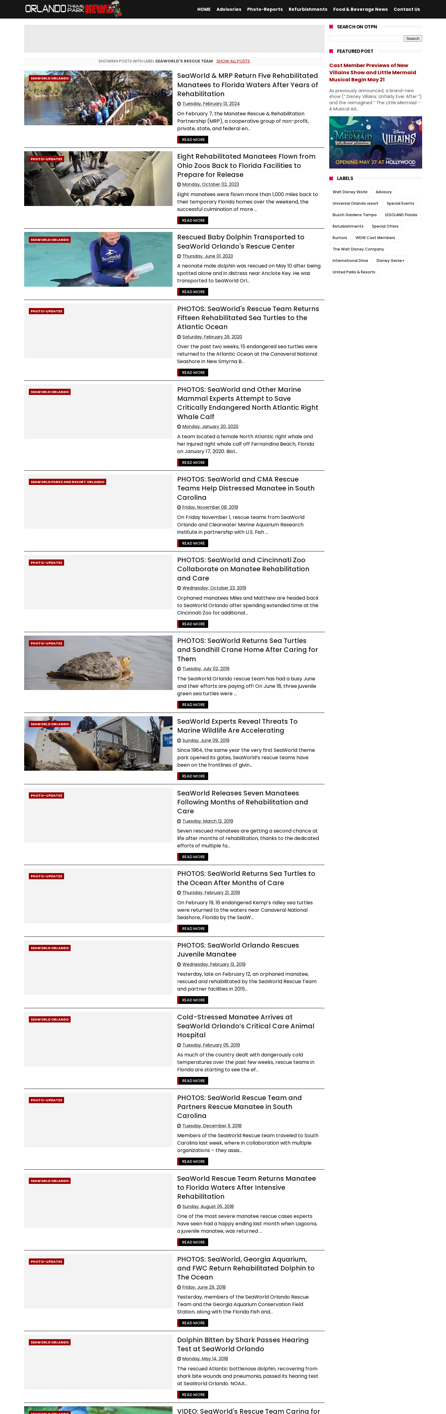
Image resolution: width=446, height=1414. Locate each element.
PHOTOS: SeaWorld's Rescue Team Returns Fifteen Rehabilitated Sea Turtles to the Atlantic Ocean (221, 270)
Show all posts (233, 61)
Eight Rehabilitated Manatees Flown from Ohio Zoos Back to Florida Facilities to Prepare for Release (225, 143)
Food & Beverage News (360, 9)
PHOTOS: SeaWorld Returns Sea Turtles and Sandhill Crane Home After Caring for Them (225, 540)
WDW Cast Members (375, 237)
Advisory (384, 192)
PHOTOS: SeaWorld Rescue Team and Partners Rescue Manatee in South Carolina (215, 921)
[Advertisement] (174, 39)
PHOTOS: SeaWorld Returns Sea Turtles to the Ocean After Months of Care (226, 731)
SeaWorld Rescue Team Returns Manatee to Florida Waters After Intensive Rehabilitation (224, 985)
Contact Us (407, 9)
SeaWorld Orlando (50, 78)
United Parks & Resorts (354, 272)
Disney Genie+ (390, 260)
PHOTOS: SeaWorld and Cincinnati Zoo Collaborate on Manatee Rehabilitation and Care (228, 477)
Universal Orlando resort (355, 203)
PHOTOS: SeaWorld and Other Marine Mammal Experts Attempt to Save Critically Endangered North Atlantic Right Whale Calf (226, 338)
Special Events (400, 203)
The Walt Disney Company (358, 249)
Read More (152, 122)
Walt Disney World (350, 192)
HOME (204, 9)
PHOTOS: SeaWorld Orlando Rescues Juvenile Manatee (213, 794)
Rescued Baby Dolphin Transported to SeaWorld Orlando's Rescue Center (219, 206)
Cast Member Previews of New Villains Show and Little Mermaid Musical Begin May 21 (372, 72)
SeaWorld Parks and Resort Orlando (67, 404)
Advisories (228, 9)
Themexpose (176, 1406)
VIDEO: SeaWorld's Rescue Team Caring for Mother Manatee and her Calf (222, 1183)
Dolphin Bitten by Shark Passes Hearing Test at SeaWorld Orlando (216, 1119)
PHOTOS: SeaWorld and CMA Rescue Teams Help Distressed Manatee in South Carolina (219, 406)
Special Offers (385, 226)
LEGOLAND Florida (401, 214)
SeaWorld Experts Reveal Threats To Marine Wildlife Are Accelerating (224, 604)
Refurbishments (308, 9)
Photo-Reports (265, 9)
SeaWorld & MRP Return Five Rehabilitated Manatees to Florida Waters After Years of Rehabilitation (226, 79)
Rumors (340, 237)
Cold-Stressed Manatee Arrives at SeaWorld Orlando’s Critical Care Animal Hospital (212, 858)
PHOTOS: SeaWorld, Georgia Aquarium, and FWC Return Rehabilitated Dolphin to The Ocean (219, 1048)
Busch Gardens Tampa (355, 214)
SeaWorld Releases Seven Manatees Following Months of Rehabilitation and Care (215, 667)
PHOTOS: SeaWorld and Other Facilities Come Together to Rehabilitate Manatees (213, 1310)
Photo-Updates (46, 141)
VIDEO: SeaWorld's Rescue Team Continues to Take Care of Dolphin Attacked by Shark (223, 1246)
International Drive (350, 260)
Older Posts (309, 1366)
